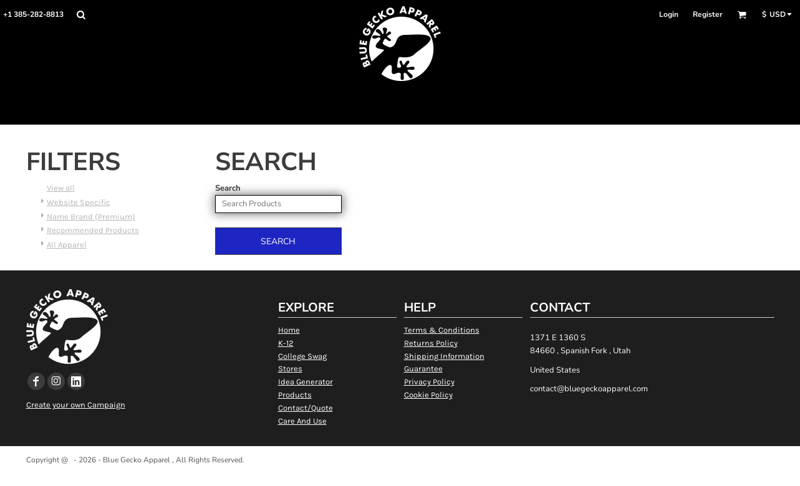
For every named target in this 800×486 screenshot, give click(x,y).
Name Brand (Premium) (91, 216)
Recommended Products (93, 230)
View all (61, 188)
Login (668, 14)
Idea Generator (305, 381)
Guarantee (423, 368)
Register (708, 14)
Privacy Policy (429, 381)
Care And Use (302, 421)
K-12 (286, 343)
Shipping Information (444, 356)
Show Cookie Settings (400, 475)
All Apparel (67, 244)
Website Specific (78, 202)
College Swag (302, 356)
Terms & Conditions (442, 330)
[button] (80, 14)
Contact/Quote (305, 407)
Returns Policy (431, 343)
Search (228, 188)
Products (295, 394)
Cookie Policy (428, 394)
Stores (290, 368)
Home (289, 330)
